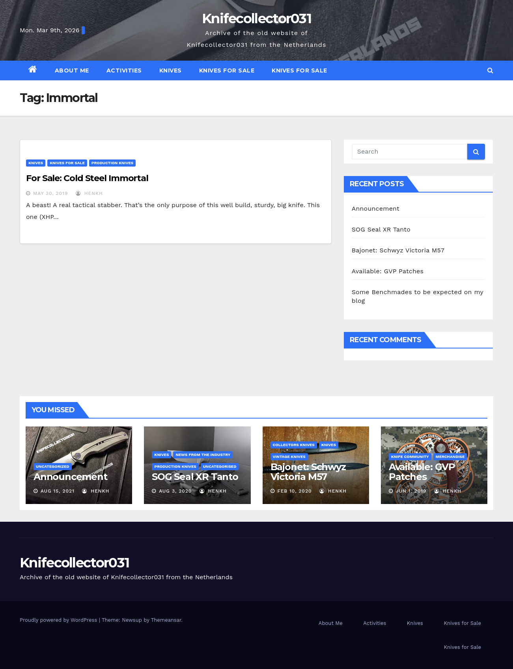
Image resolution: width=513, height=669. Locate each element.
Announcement (375, 208)
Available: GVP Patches (387, 271)
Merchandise (450, 456)
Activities (124, 70)
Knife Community (410, 456)
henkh (89, 193)
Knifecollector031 (256, 18)
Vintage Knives (289, 456)
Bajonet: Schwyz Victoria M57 (398, 250)
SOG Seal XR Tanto (381, 229)
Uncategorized (52, 466)
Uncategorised (220, 466)
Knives (170, 70)
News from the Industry (202, 454)
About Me (72, 70)
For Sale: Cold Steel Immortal (87, 178)
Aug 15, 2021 (58, 491)
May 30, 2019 (50, 193)
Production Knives (112, 163)
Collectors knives (294, 445)
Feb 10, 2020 (294, 491)
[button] (490, 70)
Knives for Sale (227, 70)
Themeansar (166, 620)
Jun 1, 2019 (411, 491)
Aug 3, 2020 (175, 491)
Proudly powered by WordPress (59, 620)
